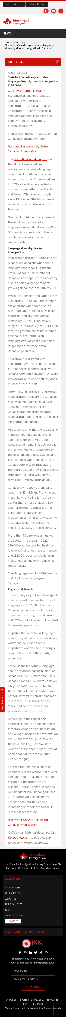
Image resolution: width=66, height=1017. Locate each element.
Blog (8, 909)
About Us (10, 898)
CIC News (14, 91)
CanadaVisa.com (19, 837)
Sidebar (15, 62)
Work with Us (14, 4)
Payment (13, 921)
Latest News (32, 91)
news (19, 42)
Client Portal (37, 4)
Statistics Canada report (30, 159)
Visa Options (12, 887)
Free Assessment (2, 699)
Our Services (13, 893)
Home (9, 42)
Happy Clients (13, 904)
